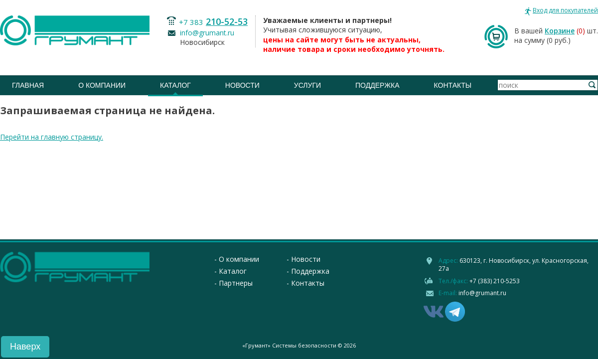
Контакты (453, 85)
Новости (242, 85)
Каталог (175, 85)
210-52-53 (227, 21)
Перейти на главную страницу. (51, 137)
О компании (102, 85)
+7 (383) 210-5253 (494, 281)
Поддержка (377, 85)
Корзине (560, 30)
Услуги (307, 85)
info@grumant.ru (207, 32)
